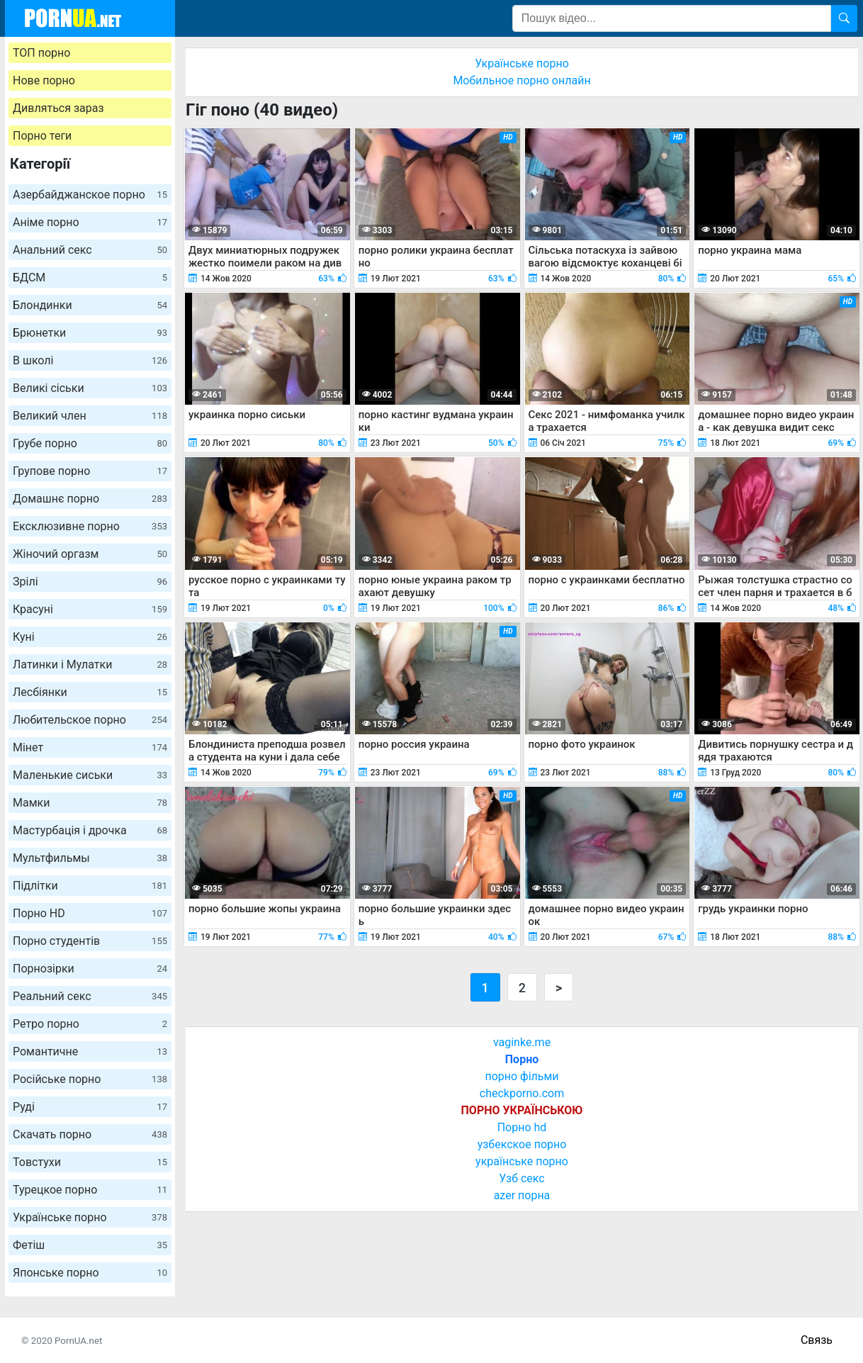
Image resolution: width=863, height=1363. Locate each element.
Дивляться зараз (58, 108)
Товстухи (90, 1162)
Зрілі (90, 581)
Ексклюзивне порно (90, 526)
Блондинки (90, 305)
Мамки (90, 802)
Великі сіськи (90, 388)
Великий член (90, 415)
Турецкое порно (90, 1189)
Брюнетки (90, 333)
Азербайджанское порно (90, 194)
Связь (817, 1340)
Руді (90, 1107)
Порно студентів (90, 941)
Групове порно (90, 471)
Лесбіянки (90, 692)
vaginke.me (522, 1042)
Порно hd (522, 1127)
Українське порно (90, 1217)
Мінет (90, 747)
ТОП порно (41, 53)
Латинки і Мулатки (90, 664)
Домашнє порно (90, 498)
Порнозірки (90, 968)
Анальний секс (90, 250)
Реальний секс (90, 996)
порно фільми (521, 1076)
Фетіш (90, 1245)
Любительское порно (90, 720)
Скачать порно (90, 1134)
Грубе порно (90, 443)
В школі (90, 360)
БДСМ (90, 277)
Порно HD (90, 913)
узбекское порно (522, 1144)
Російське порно (90, 1079)
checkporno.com (522, 1093)
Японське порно (90, 1272)
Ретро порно (90, 1024)
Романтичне (90, 1051)
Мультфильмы (90, 858)
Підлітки (90, 885)
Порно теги (42, 135)
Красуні (90, 609)
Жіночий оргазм (90, 554)
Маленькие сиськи (90, 775)
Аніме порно (90, 222)
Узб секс (521, 1178)
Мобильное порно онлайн (521, 80)
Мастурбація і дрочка (90, 830)
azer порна (522, 1195)
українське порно (521, 1161)
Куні (90, 637)
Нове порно (44, 80)
